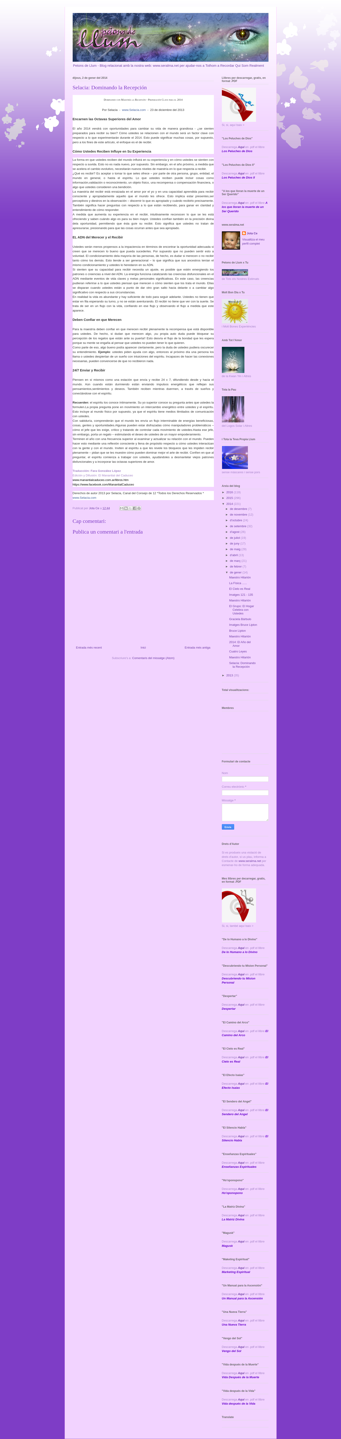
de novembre (239, 514)
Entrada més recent (89, 647)
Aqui (241, 974)
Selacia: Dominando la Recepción (242, 664)
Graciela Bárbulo (240, 619)
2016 (230, 492)
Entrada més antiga (197, 647)
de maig (235, 549)
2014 (230, 504)
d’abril (234, 555)
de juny (235, 543)
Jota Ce (252, 233)
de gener (236, 572)
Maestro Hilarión (240, 577)
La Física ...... (238, 583)
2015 (230, 498)
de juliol (235, 537)
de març (235, 560)
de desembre (239, 509)
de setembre (238, 526)
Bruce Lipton (237, 630)
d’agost (235, 532)
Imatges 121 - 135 (241, 594)
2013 (230, 675)
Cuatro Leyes (238, 651)
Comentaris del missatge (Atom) (153, 658)
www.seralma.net (249, 861)
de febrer (236, 566)
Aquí (241, 147)
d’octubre (236, 520)
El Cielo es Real (239, 588)
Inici (143, 647)
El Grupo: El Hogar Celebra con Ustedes (241, 609)
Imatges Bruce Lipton (243, 624)
